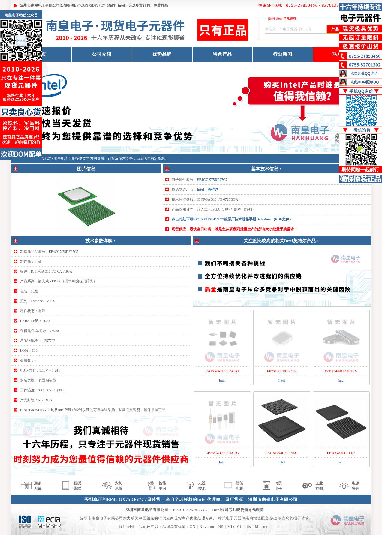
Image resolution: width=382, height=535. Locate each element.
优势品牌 (162, 54)
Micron (261, 527)
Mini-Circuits (239, 527)
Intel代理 (143, 158)
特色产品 (222, 54)
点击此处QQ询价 (364, 73)
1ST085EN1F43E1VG (341, 371)
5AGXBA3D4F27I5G (282, 453)
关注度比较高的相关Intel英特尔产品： (282, 240)
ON (192, 527)
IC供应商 (166, 518)
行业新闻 (282, 54)
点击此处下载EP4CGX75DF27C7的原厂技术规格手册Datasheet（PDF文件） (232, 219)
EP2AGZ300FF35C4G (222, 453)
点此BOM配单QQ (364, 82)
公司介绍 (101, 54)
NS (220, 527)
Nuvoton (207, 527)
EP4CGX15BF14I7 (341, 453)
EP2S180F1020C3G (281, 371)
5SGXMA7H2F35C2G (222, 371)
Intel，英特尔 (207, 189)
